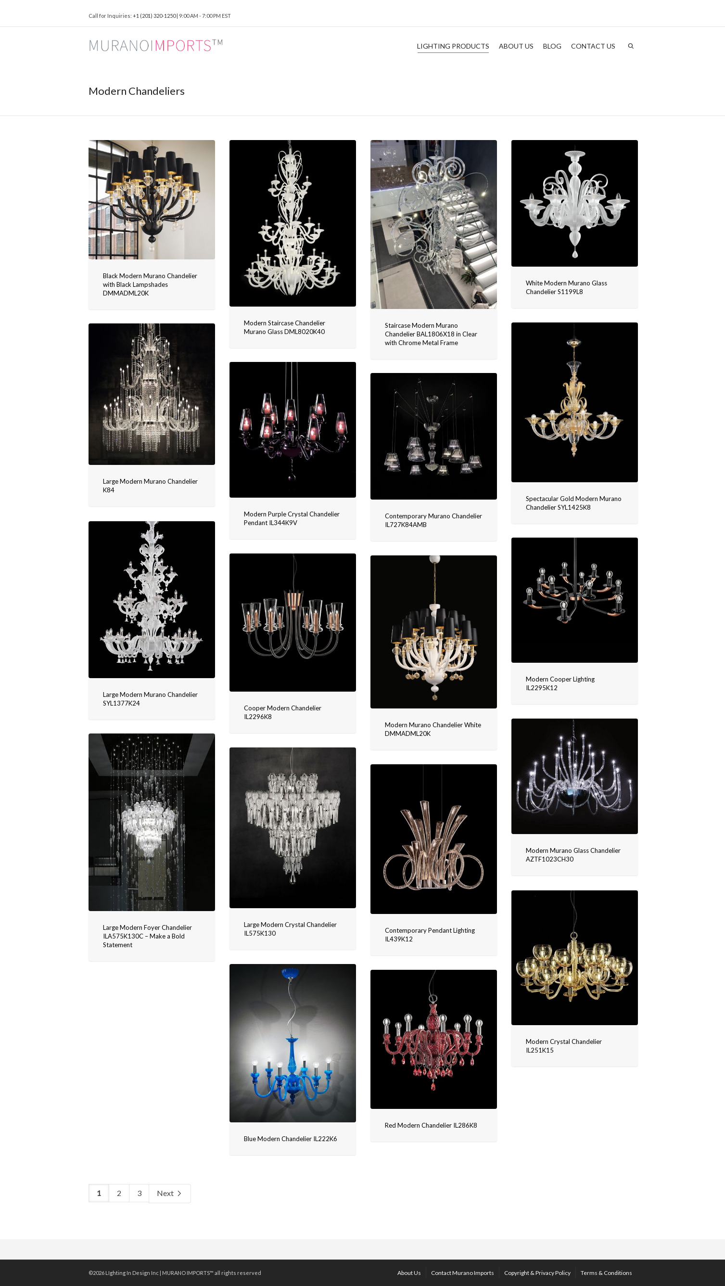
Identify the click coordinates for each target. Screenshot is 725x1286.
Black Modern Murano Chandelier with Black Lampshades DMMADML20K (150, 284)
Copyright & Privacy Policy (537, 1272)
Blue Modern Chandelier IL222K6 (290, 1139)
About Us (409, 1272)
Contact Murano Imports (462, 1272)
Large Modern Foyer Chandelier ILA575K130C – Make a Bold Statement (147, 936)
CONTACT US (593, 46)
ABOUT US (516, 46)
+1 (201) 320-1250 (154, 16)
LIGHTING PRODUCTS (453, 47)
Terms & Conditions (606, 1272)
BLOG (552, 46)
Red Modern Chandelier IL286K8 (431, 1125)
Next (170, 1193)
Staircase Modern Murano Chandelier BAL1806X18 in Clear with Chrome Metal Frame (431, 334)
